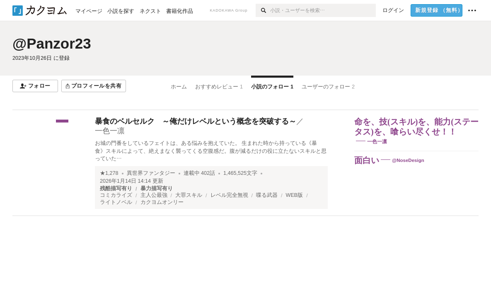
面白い (366, 160)
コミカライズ (116, 195)
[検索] (263, 10)
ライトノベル (116, 202)
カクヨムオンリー (162, 202)
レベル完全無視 (229, 195)
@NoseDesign (408, 160)
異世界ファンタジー (151, 173)
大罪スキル (188, 195)
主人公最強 (153, 195)
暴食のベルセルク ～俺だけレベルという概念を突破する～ (195, 121)
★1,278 (109, 173)
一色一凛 (110, 131)
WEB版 (294, 195)
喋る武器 (267, 195)
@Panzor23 (51, 43)
